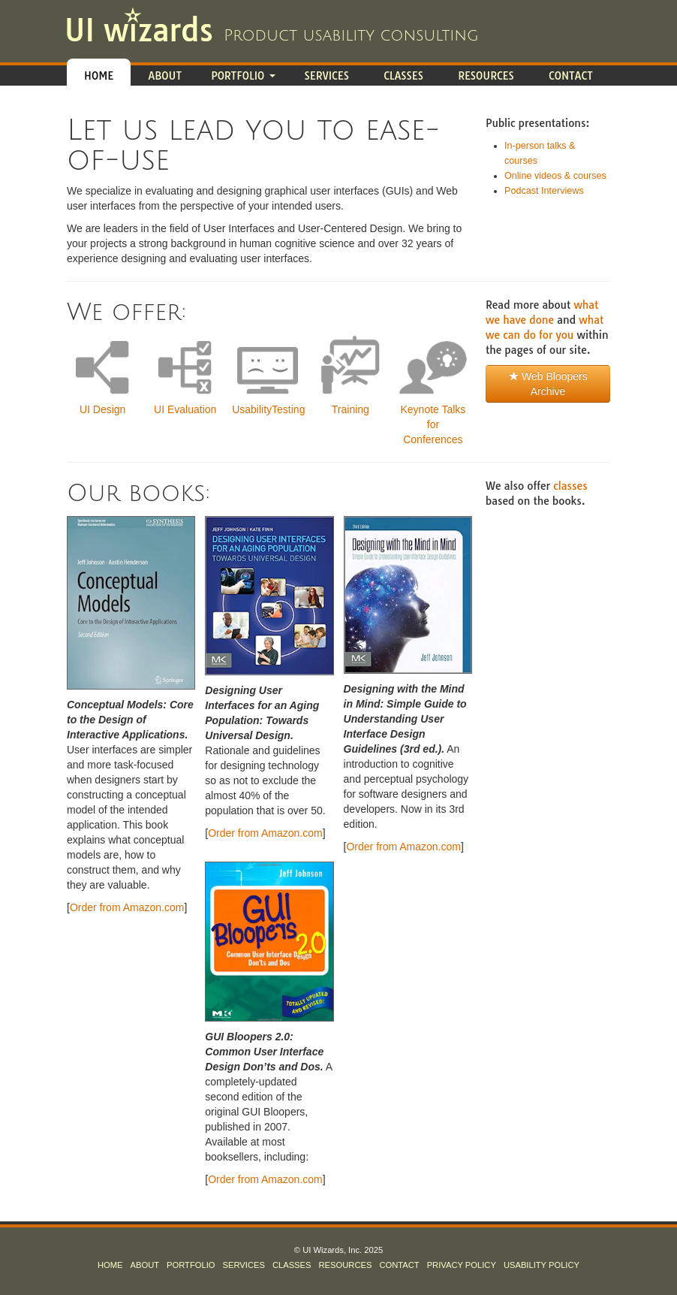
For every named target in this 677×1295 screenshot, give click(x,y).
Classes (403, 76)
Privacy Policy (461, 1264)
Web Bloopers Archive (548, 383)
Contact (571, 76)
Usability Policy (541, 1264)
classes (570, 486)
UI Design (102, 409)
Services (327, 76)
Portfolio (191, 1264)
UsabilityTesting (268, 409)
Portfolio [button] (243, 76)
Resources (486, 76)
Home (98, 76)
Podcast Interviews (544, 191)
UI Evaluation (185, 409)
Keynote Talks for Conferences (432, 424)
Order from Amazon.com (127, 907)
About (165, 76)
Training (350, 409)
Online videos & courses (555, 176)
